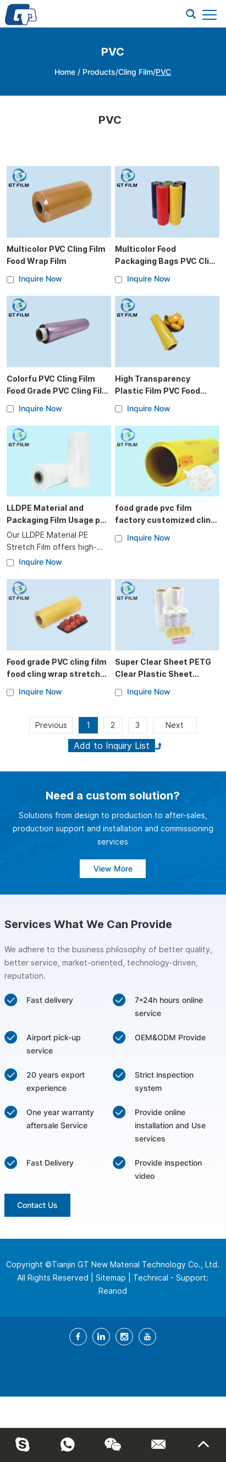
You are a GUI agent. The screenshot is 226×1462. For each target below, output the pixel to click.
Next (175, 725)
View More (113, 868)
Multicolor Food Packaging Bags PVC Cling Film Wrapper (167, 261)
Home (64, 71)
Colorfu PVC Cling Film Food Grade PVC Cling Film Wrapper (58, 390)
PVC (163, 71)
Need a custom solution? (113, 795)
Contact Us (37, 1205)
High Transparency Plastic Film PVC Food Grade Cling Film (157, 390)
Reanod (112, 1290)
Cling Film (135, 71)
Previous (51, 725)
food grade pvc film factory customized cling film (165, 520)
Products (98, 71)
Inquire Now (40, 278)
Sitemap (111, 1277)
